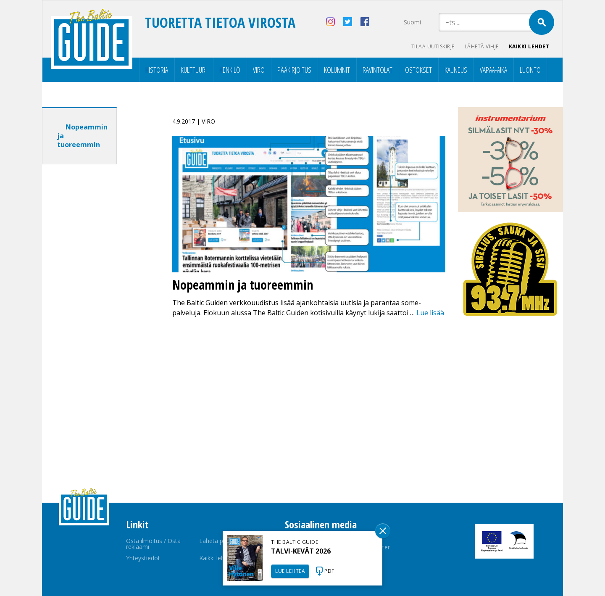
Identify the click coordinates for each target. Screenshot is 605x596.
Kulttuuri (194, 70)
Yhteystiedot (143, 558)
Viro (259, 70)
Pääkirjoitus (294, 70)
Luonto (530, 70)
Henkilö (229, 70)
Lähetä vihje (482, 46)
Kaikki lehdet (529, 46)
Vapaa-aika (493, 70)
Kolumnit (337, 70)
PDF (329, 571)
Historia (156, 70)
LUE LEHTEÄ (290, 571)
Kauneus (456, 70)
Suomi (412, 22)
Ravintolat (377, 70)
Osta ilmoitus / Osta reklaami (153, 544)
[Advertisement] (94, 303)
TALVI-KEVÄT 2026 (301, 551)
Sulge (382, 530)
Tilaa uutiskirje (433, 46)
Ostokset (418, 70)
